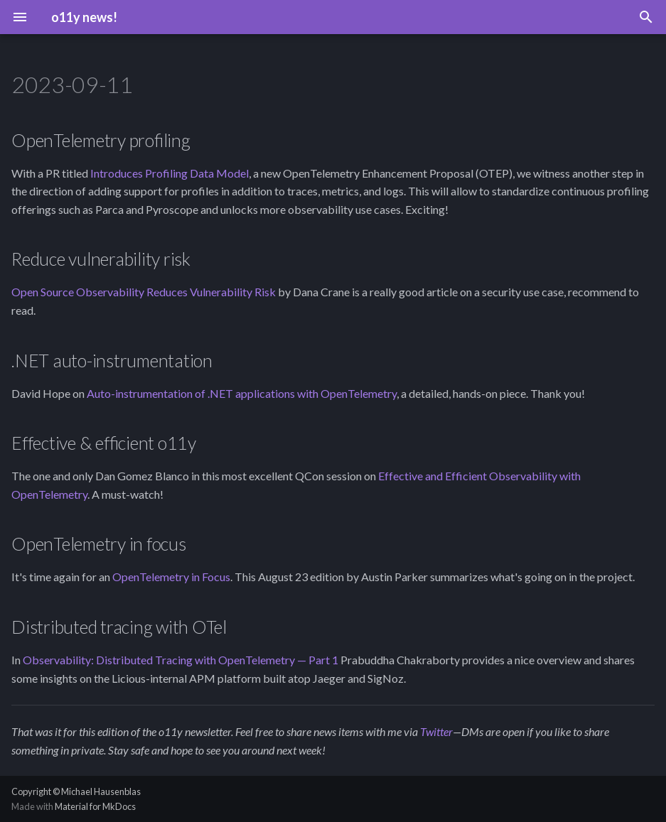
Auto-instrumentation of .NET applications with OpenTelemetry (242, 393)
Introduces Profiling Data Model (169, 173)
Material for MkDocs (95, 806)
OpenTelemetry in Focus (171, 576)
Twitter (436, 731)
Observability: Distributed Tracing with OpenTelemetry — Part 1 (180, 659)
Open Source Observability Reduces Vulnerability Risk (143, 291)
